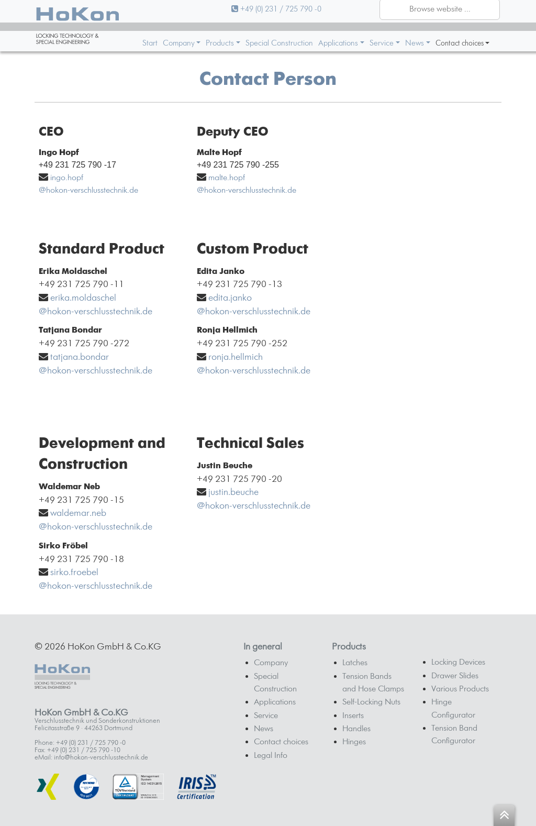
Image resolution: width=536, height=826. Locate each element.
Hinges (354, 742)
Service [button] (382, 43)
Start (150, 43)
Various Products (460, 689)
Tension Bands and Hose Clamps (373, 683)
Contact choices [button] (460, 43)
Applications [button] (338, 43)
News (263, 729)
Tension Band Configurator (454, 734)
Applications (275, 702)
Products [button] (220, 43)
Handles (356, 729)
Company (271, 663)
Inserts (353, 716)
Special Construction (279, 43)
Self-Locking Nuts (371, 702)
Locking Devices (458, 662)
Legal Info (270, 756)
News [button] (414, 43)
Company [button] (179, 43)
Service (266, 716)
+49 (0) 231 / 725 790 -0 (276, 9)
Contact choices (281, 742)
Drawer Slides (454, 676)
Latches (354, 663)
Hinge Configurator (453, 708)
